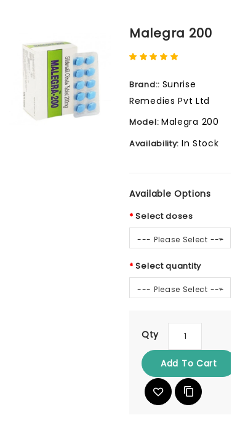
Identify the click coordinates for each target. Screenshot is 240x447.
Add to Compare (188, 391)
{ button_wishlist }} (158, 391)
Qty (150, 334)
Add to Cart (189, 363)
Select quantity (168, 266)
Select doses (164, 216)
